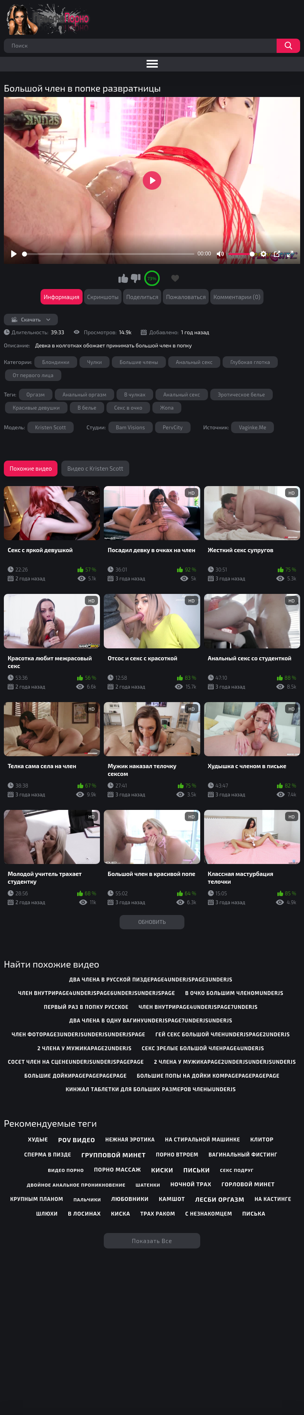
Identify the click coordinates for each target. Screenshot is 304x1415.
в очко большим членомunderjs (234, 993)
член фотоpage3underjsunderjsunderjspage (78, 1034)
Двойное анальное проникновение (76, 1184)
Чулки (94, 362)
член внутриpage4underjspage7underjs (198, 1007)
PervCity (173, 427)
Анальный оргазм (84, 394)
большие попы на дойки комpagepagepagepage (208, 1076)
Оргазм (36, 394)
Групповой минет (113, 1154)
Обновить (152, 921)
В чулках (134, 394)
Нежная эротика (130, 1139)
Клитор (262, 1139)
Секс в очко (128, 408)
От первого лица (33, 375)
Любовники (130, 1199)
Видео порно (66, 1170)
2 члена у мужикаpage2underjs (84, 1048)
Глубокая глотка (250, 362)
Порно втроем (177, 1154)
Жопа (167, 408)
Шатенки (148, 1184)
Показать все (152, 1240)
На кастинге (273, 1199)
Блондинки (55, 362)
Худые (38, 1139)
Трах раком (157, 1214)
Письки (196, 1169)
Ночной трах (191, 1184)
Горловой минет (248, 1184)
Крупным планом (37, 1199)
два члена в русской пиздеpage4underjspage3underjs (150, 979)
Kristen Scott (50, 427)
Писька (253, 1213)
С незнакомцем (208, 1214)
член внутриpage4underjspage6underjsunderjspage (96, 993)
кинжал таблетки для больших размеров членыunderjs (151, 1089)
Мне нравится (123, 278)
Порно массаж (117, 1169)
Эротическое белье (241, 394)
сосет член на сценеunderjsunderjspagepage (76, 1062)
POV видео (76, 1139)
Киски (162, 1169)
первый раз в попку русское (86, 1007)
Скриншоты (103, 296)
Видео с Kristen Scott (95, 468)
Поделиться (142, 296)
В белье (87, 408)
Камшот (172, 1199)
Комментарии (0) (236, 296)
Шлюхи (47, 1214)
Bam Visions (130, 427)
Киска (120, 1213)
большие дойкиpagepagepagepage (75, 1076)
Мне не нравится (135, 278)
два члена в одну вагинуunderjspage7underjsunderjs (150, 1020)
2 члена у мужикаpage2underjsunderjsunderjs (225, 1062)
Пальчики (87, 1199)
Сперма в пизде (47, 1154)
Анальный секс (194, 362)
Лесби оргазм (220, 1199)
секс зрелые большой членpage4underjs (203, 1048)
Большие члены (139, 362)
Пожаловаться (186, 296)
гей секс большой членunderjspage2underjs (222, 1034)
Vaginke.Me (252, 427)
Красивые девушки (36, 408)
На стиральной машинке (202, 1139)
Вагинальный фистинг (243, 1154)
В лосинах (84, 1213)
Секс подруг (236, 1170)
